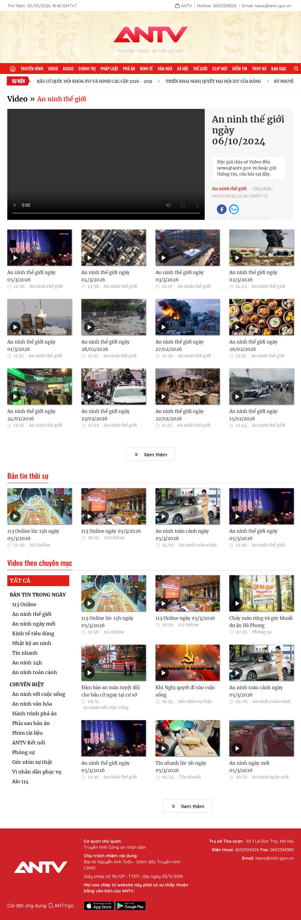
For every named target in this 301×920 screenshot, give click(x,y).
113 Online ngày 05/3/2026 (111, 531)
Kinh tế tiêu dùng (33, 633)
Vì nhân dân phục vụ (36, 772)
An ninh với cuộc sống (38, 694)
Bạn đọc (278, 68)
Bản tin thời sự (27, 476)
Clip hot (219, 68)
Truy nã (259, 68)
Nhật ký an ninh (31, 643)
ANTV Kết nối (28, 743)
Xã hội (182, 68)
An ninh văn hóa (32, 704)
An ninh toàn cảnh (198, 545)
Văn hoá (165, 68)
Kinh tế (146, 68)
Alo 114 (20, 781)
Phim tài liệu (27, 733)
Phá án (129, 68)
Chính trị (87, 68)
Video (53, 68)
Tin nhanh (25, 653)
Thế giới (200, 68)
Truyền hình (32, 68)
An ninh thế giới (61, 99)
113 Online (39, 545)
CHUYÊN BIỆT (27, 684)
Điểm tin (239, 68)
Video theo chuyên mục (39, 563)
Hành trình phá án (34, 713)
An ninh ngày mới (33, 624)
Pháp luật (109, 68)
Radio (68, 68)
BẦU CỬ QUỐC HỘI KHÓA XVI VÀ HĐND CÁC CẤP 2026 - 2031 (98, 81)
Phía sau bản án (31, 723)
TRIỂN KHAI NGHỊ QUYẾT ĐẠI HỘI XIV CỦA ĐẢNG (217, 81)
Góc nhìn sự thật (32, 762)
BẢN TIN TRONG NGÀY (38, 595)
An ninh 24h (27, 663)
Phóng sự (23, 752)
